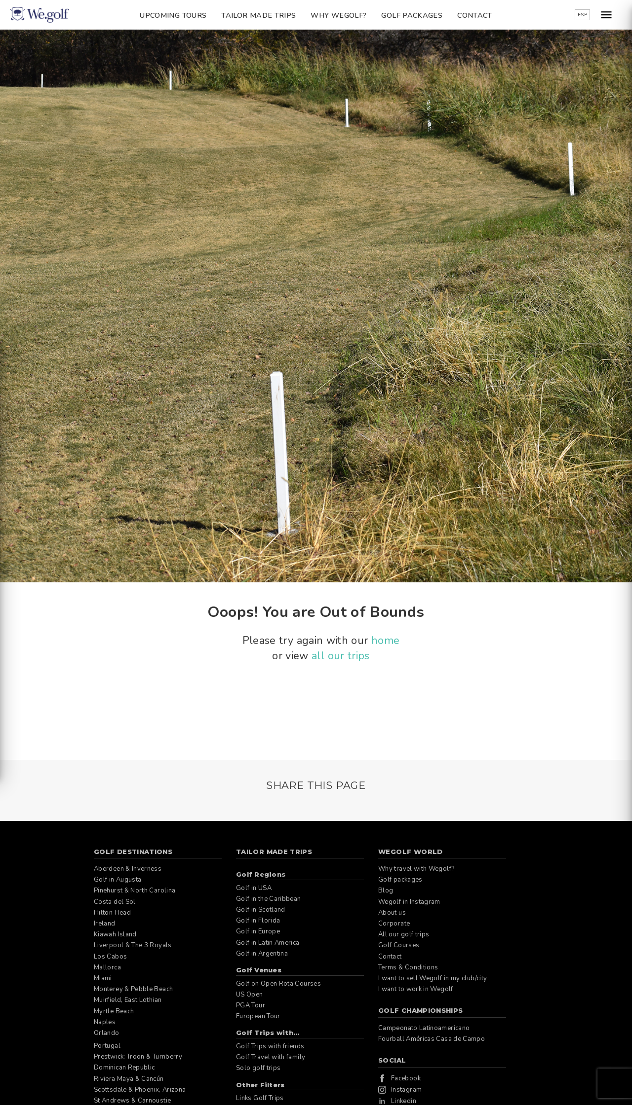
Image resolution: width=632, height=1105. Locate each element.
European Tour (258, 1016)
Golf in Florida (258, 920)
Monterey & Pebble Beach (133, 989)
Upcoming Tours (173, 15)
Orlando (106, 1033)
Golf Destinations (133, 851)
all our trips (341, 655)
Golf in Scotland (260, 909)
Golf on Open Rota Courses (278, 983)
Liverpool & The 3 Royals (133, 945)
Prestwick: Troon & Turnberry (138, 1056)
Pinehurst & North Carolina (134, 890)
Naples (105, 1022)
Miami (103, 978)
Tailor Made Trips (258, 15)
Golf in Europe (258, 931)
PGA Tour (250, 1005)
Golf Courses (398, 945)
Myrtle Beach (114, 1011)
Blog (385, 890)
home (385, 640)
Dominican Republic (124, 1067)
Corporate (394, 923)
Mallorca (107, 967)
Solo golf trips (258, 1068)
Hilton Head (112, 912)
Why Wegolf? (338, 15)
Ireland (105, 923)
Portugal (107, 1045)
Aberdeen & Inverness (127, 868)
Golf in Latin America (268, 942)
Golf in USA (254, 888)
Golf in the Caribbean (268, 898)
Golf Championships (420, 1010)
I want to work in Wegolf (415, 989)
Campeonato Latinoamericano (424, 1028)
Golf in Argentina (262, 953)
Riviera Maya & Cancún (129, 1078)
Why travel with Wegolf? (416, 868)
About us (392, 912)
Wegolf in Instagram (409, 901)
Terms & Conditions (408, 967)
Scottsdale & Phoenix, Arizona (140, 1089)
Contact (474, 15)
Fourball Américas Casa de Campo (431, 1038)
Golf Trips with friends (270, 1046)
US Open (249, 994)
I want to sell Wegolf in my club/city (432, 978)
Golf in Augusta (117, 879)
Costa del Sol (115, 901)
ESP (582, 14)
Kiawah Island (115, 934)
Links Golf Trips (260, 1098)
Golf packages (411, 15)
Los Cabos (110, 956)
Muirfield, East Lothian (127, 1000)
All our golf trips (403, 934)
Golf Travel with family (270, 1057)
